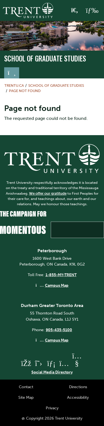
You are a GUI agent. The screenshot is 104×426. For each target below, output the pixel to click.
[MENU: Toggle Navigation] (92, 10)
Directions (78, 386)
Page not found (25, 91)
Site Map (26, 397)
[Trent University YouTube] (77, 363)
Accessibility (78, 397)
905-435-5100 (59, 329)
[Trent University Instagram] (64, 363)
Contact (26, 386)
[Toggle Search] (75, 10)
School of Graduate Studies (45, 58)
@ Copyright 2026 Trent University (52, 418)
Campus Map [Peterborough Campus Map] (57, 285)
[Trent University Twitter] (38, 363)
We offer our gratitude (48, 193)
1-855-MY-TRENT (61, 274)
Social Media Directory (52, 372)
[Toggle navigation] (11, 72)
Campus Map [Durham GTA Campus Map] (57, 340)
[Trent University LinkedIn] (51, 363)
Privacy (52, 407)
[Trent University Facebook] (26, 363)
